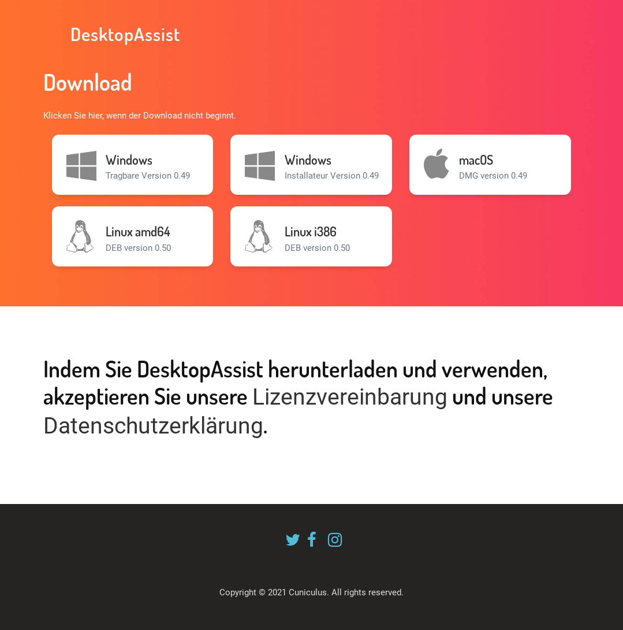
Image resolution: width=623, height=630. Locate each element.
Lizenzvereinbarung (349, 397)
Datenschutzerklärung (153, 426)
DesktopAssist (123, 34)
